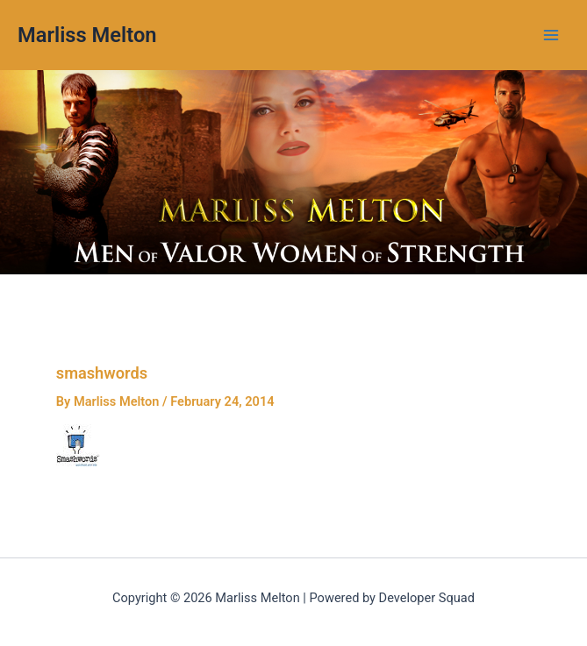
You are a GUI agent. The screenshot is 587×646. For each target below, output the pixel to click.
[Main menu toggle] (551, 35)
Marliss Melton (87, 35)
